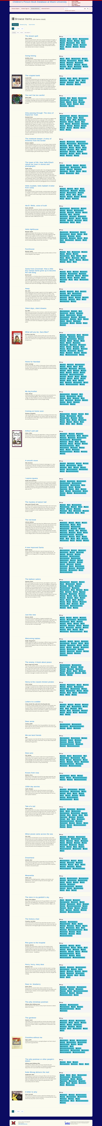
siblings (83, 196)
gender (68, 343)
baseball (70, 188)
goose (86, 507)
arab (62, 900)
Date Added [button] (27, 32)
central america (81, 141)
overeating (77, 509)
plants (72, 260)
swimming (75, 198)
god (77, 82)
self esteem (74, 447)
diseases (80, 192)
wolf (82, 513)
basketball (74, 394)
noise (69, 104)
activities (71, 433)
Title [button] (18, 32)
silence (84, 153)
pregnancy (72, 238)
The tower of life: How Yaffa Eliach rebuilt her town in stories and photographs (39, 164)
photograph (77, 66)
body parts (74, 190)
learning (84, 951)
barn (62, 584)
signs (85, 323)
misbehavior (71, 884)
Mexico (83, 149)
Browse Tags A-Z (25, 8)
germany (82, 592)
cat (68, 98)
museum (69, 169)
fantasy (69, 882)
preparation (63, 955)
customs (81, 339)
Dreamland (29, 858)
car (81, 394)
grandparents (70, 43)
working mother (64, 301)
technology (78, 220)
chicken (75, 165)
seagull (85, 66)
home (68, 258)
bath (79, 335)
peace (62, 673)
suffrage (62, 220)
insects (71, 297)
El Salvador (63, 145)
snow (83, 277)
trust (84, 299)
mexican (68, 372)
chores (69, 254)
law (83, 121)
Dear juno (29, 753)
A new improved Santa (34, 547)
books (62, 165)
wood (62, 977)
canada (69, 617)
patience (80, 151)
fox (86, 815)
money (84, 64)
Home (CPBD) (75, 1)
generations (76, 343)
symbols (62, 325)
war (77, 173)
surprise (77, 84)
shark (62, 890)
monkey (62, 104)
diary (70, 1022)
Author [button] (21, 32)
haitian (71, 147)
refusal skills (77, 511)
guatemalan (63, 147)
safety (78, 153)
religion (81, 844)
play (77, 445)
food (83, 41)
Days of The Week (82, 143)
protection (83, 45)
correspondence (83, 39)
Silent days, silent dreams (35, 308)
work (62, 850)
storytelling (70, 84)
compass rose (82, 98)
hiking (69, 194)
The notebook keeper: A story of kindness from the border (38, 139)
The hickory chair (32, 919)
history (70, 121)
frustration (70, 669)
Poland (72, 171)
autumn (62, 967)
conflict (75, 254)
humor (62, 509)
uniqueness (63, 765)
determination (64, 319)
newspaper (73, 216)
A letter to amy (31, 1092)
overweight (63, 511)
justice (77, 121)
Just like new (30, 615)
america (62, 335)
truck (62, 384)
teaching (70, 220)
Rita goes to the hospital (35, 943)
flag (67, 708)
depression (63, 1022)
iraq (80, 708)
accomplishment (64, 311)
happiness (63, 121)
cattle (75, 78)
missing (70, 742)
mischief (77, 443)
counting (82, 789)
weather (71, 106)
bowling (85, 684)
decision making (75, 485)
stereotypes (75, 449)
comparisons (64, 556)
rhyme (85, 491)
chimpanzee (71, 437)
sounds (62, 825)
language (77, 64)
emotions (74, 418)
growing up (82, 273)
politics (71, 218)
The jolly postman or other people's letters (39, 1060)
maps (85, 532)
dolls (73, 621)
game (62, 343)
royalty (83, 82)
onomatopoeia (72, 350)
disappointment (64, 418)
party (62, 352)
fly (77, 530)
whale (76, 995)
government (81, 120)
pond (62, 600)
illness (62, 777)
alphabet (74, 311)
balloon (71, 522)
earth (81, 100)
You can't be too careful (35, 95)
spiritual (69, 653)
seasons (85, 260)
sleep (62, 48)
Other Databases (76, 5)
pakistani (80, 649)
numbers (63, 66)
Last (22, 28)
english (84, 839)
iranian (86, 645)
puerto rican (70, 651)
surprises (85, 511)
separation (83, 602)
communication (64, 167)
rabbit (86, 690)
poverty (83, 376)
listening (63, 884)
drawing (62, 341)
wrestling (84, 451)
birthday (75, 271)
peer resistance (71, 690)
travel (83, 127)
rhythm (62, 493)
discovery (74, 528)
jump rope (63, 443)
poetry (62, 973)
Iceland (62, 64)
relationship (63, 536)
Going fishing (30, 56)
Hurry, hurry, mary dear (34, 964)
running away (64, 323)
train (85, 220)
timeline (76, 127)
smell (78, 931)
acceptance (63, 433)
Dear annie (29, 721)
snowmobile (80, 568)
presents (85, 275)
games (83, 441)
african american (64, 116)
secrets (83, 378)
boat (67, 58)
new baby (71, 236)
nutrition (63, 350)
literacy (69, 321)
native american (71, 649)
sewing (82, 47)
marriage (81, 102)
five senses (70, 925)
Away (27, 289)
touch (79, 933)
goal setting (63, 368)
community (63, 1020)
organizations (82, 216)
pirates (79, 690)
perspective (63, 153)
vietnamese (63, 655)
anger (62, 1075)
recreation (79, 821)
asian (69, 756)
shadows (72, 931)
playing (78, 260)
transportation (77, 68)
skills (62, 449)
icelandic (69, 64)
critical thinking (64, 485)
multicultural (75, 123)
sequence (72, 568)
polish (78, 171)
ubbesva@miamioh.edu (22, 1124)
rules (68, 602)
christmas (63, 273)
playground (79, 744)
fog (85, 234)
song (62, 198)
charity (75, 617)
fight (69, 120)
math (62, 372)
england (62, 623)
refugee (71, 153)
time (84, 171)
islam (79, 904)
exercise (73, 507)
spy (68, 603)
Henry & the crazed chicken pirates (39, 682)
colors (75, 39)
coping (79, 315)
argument (70, 291)
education (70, 212)
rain (81, 104)
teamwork (75, 603)
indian (79, 645)
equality (78, 212)
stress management (72, 469)
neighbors (76, 348)
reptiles (76, 196)
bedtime (84, 252)
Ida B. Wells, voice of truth (36, 206)
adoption (63, 641)
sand (78, 536)
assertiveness (71, 435)
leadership (63, 214)
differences (63, 80)
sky (67, 538)
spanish (81, 380)
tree (74, 262)
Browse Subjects (15, 8)
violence (76, 451)
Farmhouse (29, 249)
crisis (86, 590)
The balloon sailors (33, 579)
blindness (63, 922)
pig (70, 511)
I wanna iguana (31, 478)
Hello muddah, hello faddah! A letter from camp (40, 187)
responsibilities (77, 491)
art (68, 252)
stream (69, 825)
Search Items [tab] (32, 24)
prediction (69, 352)
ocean (62, 45)
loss (61, 123)
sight (62, 538)
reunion (80, 600)
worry (68, 694)
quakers (78, 651)
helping (62, 596)
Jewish (62, 647)
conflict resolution (65, 439)
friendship (70, 82)
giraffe (62, 43)
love (83, 43)
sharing (62, 797)
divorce (73, 1044)
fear (83, 80)
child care (63, 437)
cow (72, 256)
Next (18, 28)
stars (62, 910)
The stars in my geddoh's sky (37, 897)
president (84, 710)
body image (80, 552)
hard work (82, 368)
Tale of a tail (30, 806)
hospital (70, 951)
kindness (63, 149)
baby (69, 78)
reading (69, 125)
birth (69, 271)
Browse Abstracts (35, 8)
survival (62, 513)
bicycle (84, 522)
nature (62, 422)
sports (68, 198)
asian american (77, 756)
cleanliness (80, 337)
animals (62, 39)
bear (69, 39)
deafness (74, 317)
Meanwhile (29, 875)
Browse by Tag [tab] (23, 24)
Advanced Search (45, 8)
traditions (77, 653)
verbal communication (71, 354)
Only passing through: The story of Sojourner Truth (39, 114)
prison (68, 600)
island (79, 532)
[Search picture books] (87, 9)
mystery (69, 509)
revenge (62, 975)
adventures (63, 522)
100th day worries (32, 787)
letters (77, 762)
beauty (72, 313)
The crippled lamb (32, 75)
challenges (63, 586)
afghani (70, 641)
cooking (71, 1020)
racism (78, 218)
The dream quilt (31, 36)
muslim (62, 649)
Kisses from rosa (32, 773)
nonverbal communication (76, 374)
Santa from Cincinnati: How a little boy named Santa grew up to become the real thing (40, 270)
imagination (82, 345)
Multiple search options (70, 10)
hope (84, 147)
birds (62, 58)
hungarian (80, 817)
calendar (83, 291)
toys (76, 279)
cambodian (84, 641)
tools (70, 279)
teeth (62, 1085)
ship (85, 238)
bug (76, 291)
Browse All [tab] (15, 24)
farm (84, 256)
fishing (62, 62)
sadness (75, 47)
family (62, 102)
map (75, 102)
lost (74, 194)
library (62, 321)
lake (73, 819)
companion (76, 900)
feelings (76, 41)
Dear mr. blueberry (33, 984)
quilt (62, 47)
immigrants (84, 841)
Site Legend (74, 4)
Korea (62, 346)
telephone (68, 382)
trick (77, 513)
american (63, 704)
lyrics (80, 194)
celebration (83, 271)
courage (62, 118)
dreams (69, 41)
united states (70, 173)
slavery (62, 127)
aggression (79, 433)
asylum (62, 141)
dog (83, 485)
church (62, 396)
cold (78, 524)
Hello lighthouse (31, 229)
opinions (78, 564)
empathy (79, 621)
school (70, 277)
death (69, 118)
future (62, 420)
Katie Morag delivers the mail (37, 1072)
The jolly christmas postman (36, 1002)
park (77, 864)
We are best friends (33, 735)
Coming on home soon (34, 411)
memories (63, 742)
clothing (62, 60)
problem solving (78, 888)
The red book (30, 520)
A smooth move (31, 460)
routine (70, 378)
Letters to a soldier (33, 702)
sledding (76, 277)
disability (71, 80)
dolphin (62, 41)
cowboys (63, 880)
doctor (80, 60)
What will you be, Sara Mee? (37, 332)
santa (71, 566)
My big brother (31, 391)
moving (76, 467)
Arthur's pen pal (31, 431)
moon (69, 671)
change (62, 143)
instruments (75, 258)
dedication (82, 317)
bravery (79, 584)
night (75, 671)
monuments (63, 844)
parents (69, 45)
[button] (85, 9)
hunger (62, 671)
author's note (71, 141)
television (72, 299)
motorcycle (70, 564)
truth (62, 129)
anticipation (71, 463)
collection (63, 789)
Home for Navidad (32, 362)
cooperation (75, 588)
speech (69, 127)
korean (69, 346)
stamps (68, 68)
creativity (74, 100)
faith (78, 80)
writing (68, 129)
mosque (77, 297)
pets (62, 491)
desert (85, 706)
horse (82, 882)
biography (79, 313)
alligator (62, 188)
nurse (78, 953)
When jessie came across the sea (39, 834)
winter (69, 827)
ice (68, 819)
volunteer (69, 155)
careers (84, 58)
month (62, 564)
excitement (63, 487)
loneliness (71, 149)
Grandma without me (33, 1037)
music (83, 258)
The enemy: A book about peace (38, 662)
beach (78, 522)
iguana (71, 489)
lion (77, 43)
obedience (82, 671)
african (77, 641)
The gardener (30, 1018)
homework (63, 297)
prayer (76, 45)
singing (83, 125)
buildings (85, 704)
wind (84, 240)
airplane (62, 463)
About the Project (76, 2)
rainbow (68, 47)
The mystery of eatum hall (36, 502)
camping (82, 190)
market (83, 370)
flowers (69, 760)
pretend (62, 378)
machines (63, 864)
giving (75, 793)
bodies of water (76, 58)
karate (71, 443)
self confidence (64, 447)
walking (79, 540)
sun (61, 240)
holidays (62, 275)
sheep (62, 84)
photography (64, 171)
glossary (62, 645)
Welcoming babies (32, 638)
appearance (82, 550)
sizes (62, 68)
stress (75, 692)
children (74, 116)
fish (86, 60)
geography (70, 62)
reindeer (63, 277)
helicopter (72, 562)
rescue (80, 238)
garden (69, 102)
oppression (85, 123)
